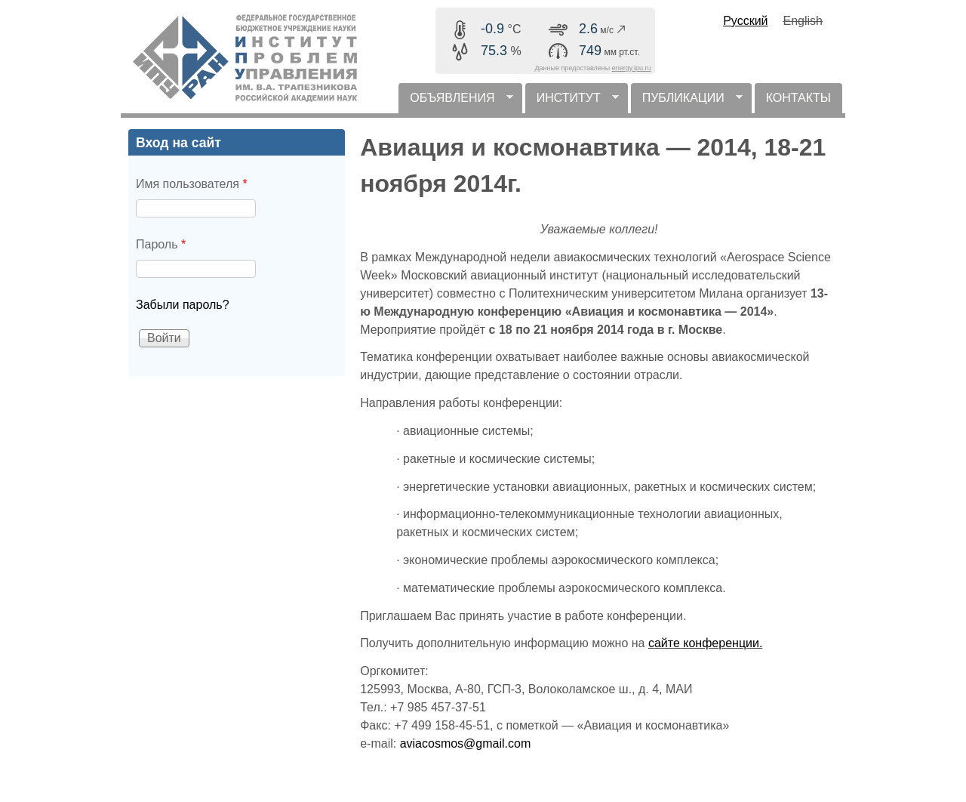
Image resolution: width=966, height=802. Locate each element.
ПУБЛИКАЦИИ (687, 102)
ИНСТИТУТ (572, 102)
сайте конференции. (705, 643)
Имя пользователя (192, 183)
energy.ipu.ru (631, 68)
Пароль (161, 244)
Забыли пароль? (182, 304)
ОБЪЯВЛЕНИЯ (455, 102)
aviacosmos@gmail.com (465, 743)
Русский (745, 20)
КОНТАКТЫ (798, 97)
